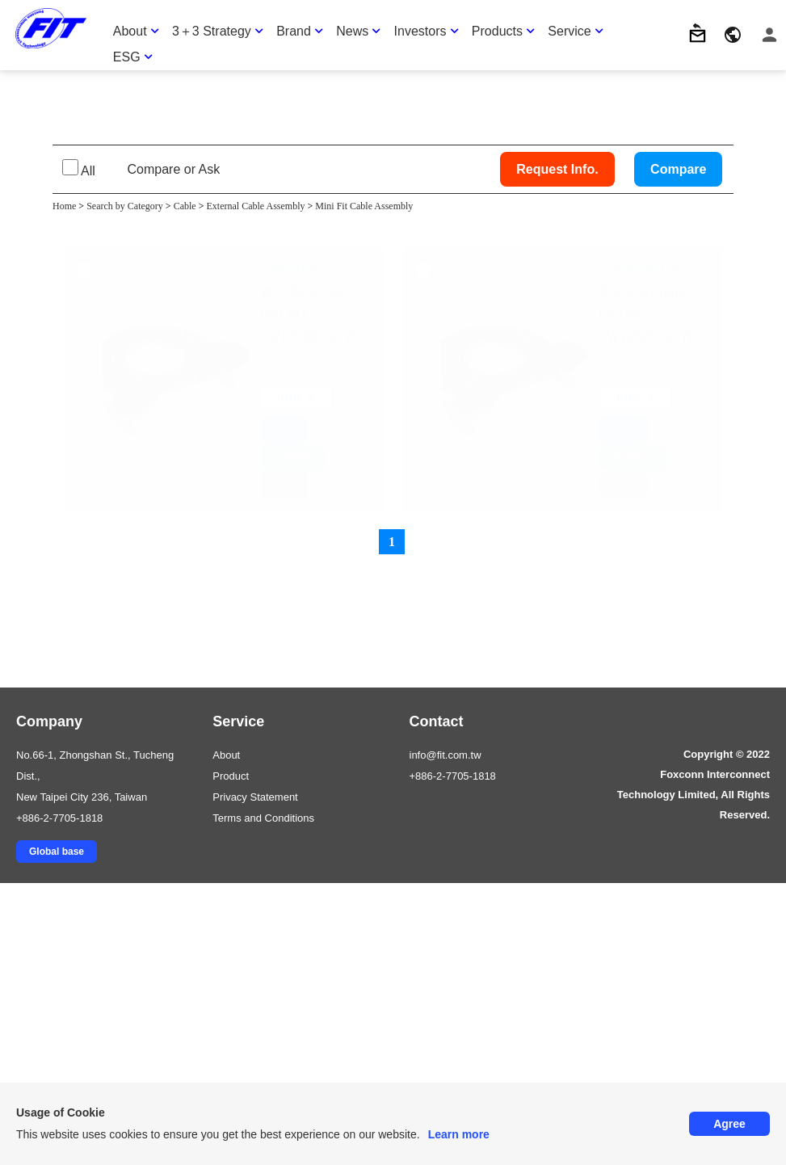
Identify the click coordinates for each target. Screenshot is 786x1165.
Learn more (459, 1134)
